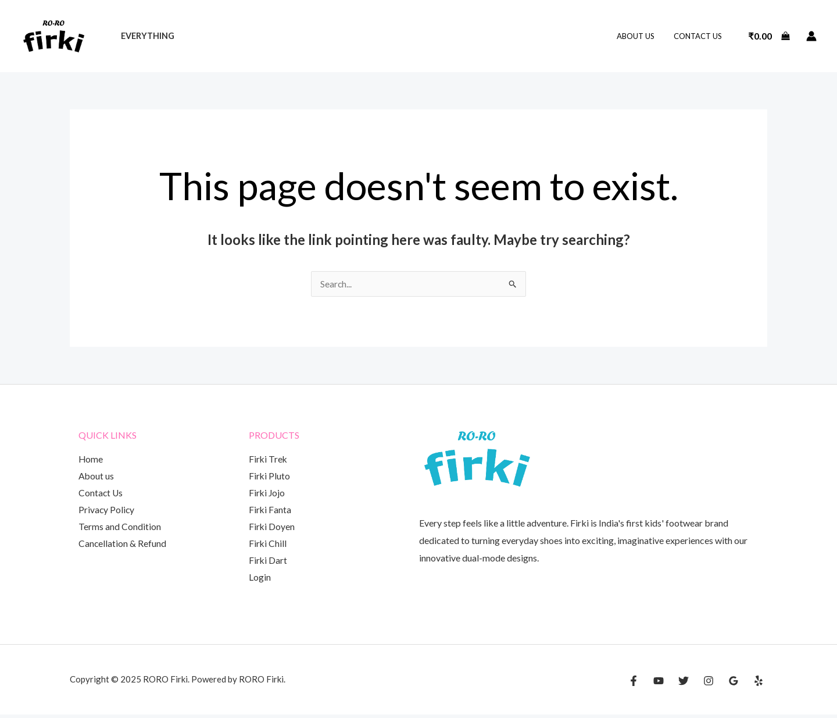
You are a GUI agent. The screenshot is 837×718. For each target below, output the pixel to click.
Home (90, 459)
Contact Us (700, 36)
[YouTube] (658, 684)
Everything (146, 36)
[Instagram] (708, 684)
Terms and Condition (119, 529)
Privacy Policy (106, 511)
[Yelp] (758, 684)
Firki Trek (268, 459)
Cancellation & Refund (122, 546)
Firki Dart (268, 563)
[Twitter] (683, 684)
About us (642, 36)
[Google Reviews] (733, 684)
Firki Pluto (270, 476)
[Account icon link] (811, 36)
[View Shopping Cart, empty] (769, 36)
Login (260, 581)
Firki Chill (268, 546)
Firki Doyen (272, 529)
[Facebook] (633, 684)
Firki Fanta (270, 511)
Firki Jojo (267, 494)
